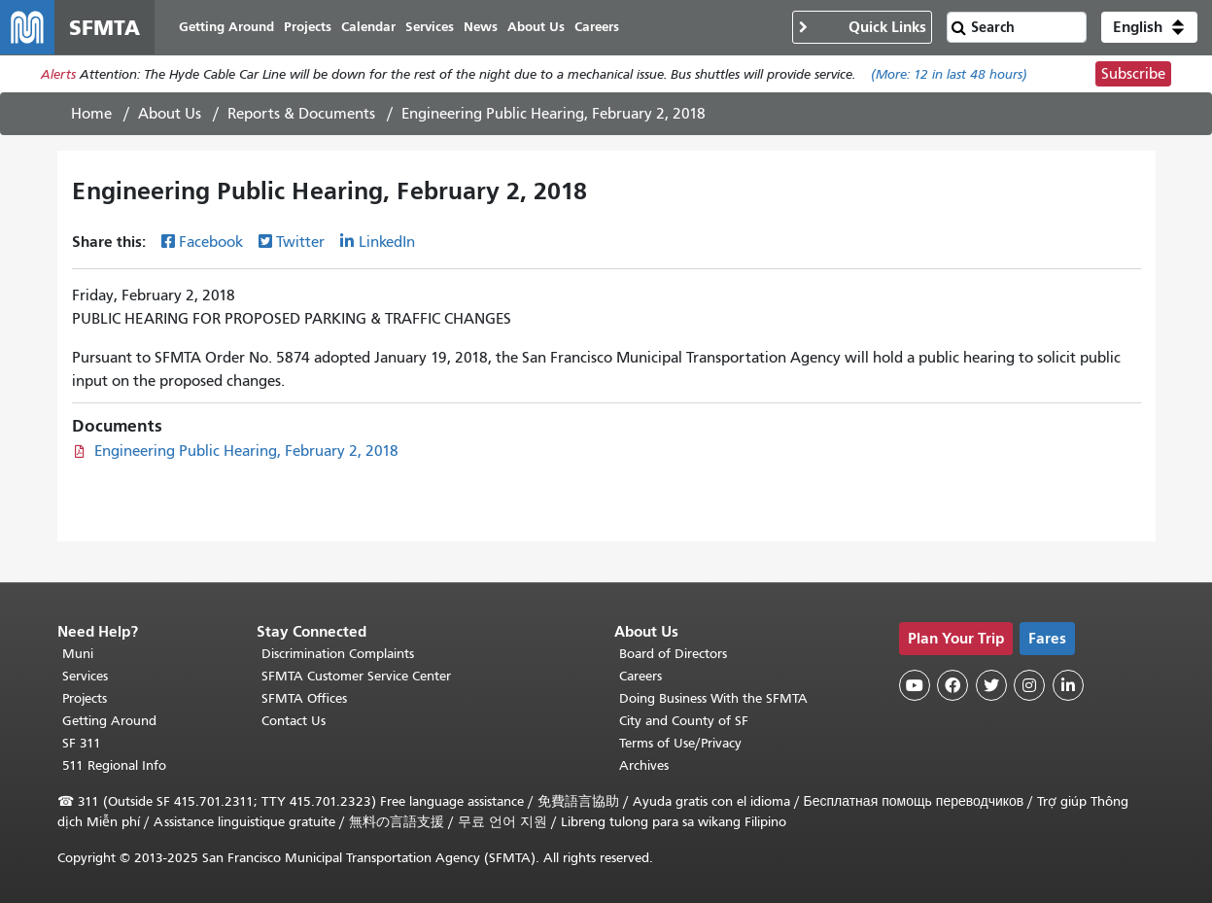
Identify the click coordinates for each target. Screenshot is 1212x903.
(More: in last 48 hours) (949, 74)
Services (85, 676)
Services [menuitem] (429, 26)
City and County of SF (683, 720)
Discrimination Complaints (337, 653)
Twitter (300, 242)
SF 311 (81, 743)
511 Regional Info (114, 765)
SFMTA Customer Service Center (356, 676)
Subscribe (1133, 74)
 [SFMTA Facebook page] (952, 685)
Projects (84, 698)
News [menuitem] (481, 26)
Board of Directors (673, 653)
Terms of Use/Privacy (680, 743)
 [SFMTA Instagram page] (1029, 685)
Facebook (211, 242)
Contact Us (293, 720)
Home (91, 113)
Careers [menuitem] (596, 26)
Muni (77, 653)
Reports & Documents (301, 113)
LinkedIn (387, 242)
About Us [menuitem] (536, 26)
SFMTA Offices (304, 698)
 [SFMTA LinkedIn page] (1068, 685)
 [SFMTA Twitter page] (991, 685)
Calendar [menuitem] (368, 26)
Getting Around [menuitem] (226, 26)
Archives (644, 765)
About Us (169, 113)
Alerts (58, 74)
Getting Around (109, 720)
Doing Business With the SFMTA (713, 698)
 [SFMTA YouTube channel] (914, 685)
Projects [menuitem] (307, 26)
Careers (640, 676)
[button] (1149, 27)
